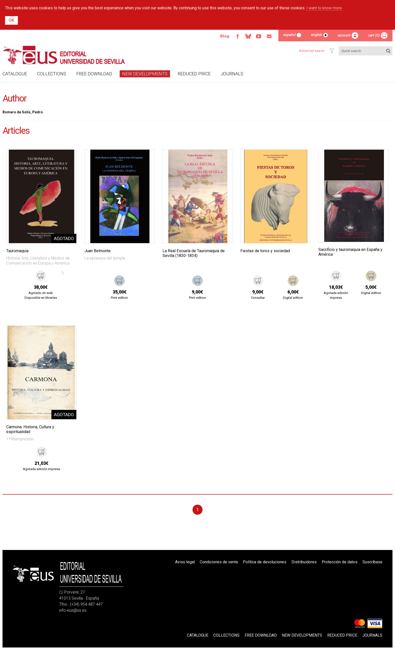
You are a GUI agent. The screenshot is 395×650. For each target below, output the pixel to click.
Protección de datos (339, 562)
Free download (94, 73)
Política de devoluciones (264, 562)
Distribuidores (304, 562)
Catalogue (15, 73)
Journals (232, 73)
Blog (224, 36)
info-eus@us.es (72, 610)
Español (289, 35)
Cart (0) (374, 35)
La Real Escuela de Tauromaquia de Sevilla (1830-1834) (193, 253)
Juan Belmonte (97, 250)
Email (269, 36)
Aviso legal (185, 562)
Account (344, 35)
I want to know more (324, 8)
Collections (51, 73)
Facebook (238, 36)
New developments (145, 73)
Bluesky (248, 36)
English (316, 35)
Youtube (259, 36)
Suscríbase (372, 562)
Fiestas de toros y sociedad (265, 250)
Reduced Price (194, 73)
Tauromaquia (17, 250)
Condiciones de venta (219, 562)
